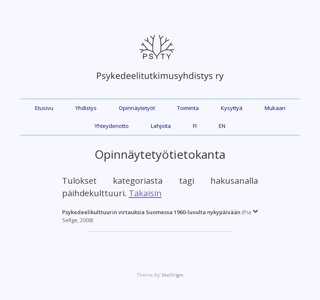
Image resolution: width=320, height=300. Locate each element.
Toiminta (188, 108)
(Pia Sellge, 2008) (156, 216)
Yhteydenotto (112, 126)
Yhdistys (86, 108)
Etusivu (44, 108)
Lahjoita (161, 126)
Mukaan (275, 108)
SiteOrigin (172, 275)
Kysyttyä (231, 108)
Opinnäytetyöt (137, 108)
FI (195, 126)
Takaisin (145, 193)
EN (222, 126)
